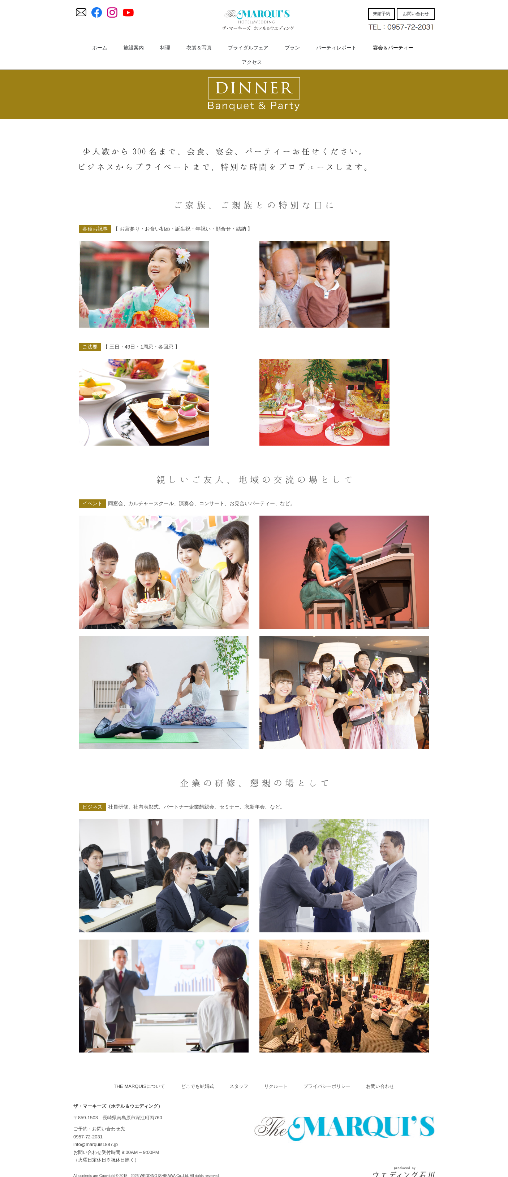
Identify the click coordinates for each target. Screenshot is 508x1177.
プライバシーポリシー (326, 1086)
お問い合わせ (380, 1086)
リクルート (276, 1086)
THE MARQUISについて (139, 1086)
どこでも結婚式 (197, 1086)
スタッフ (238, 1086)
